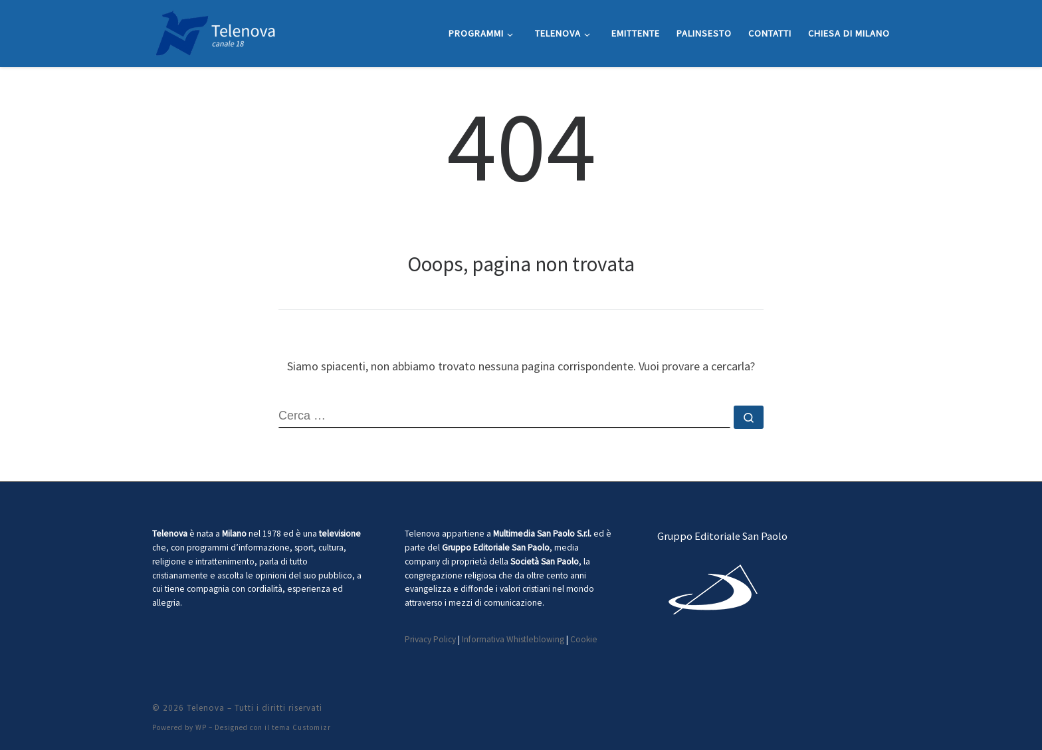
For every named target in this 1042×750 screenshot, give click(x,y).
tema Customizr (301, 727)
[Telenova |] (215, 31)
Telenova (206, 707)
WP (201, 727)
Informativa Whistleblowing (513, 639)
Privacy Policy (430, 639)
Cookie (583, 639)
